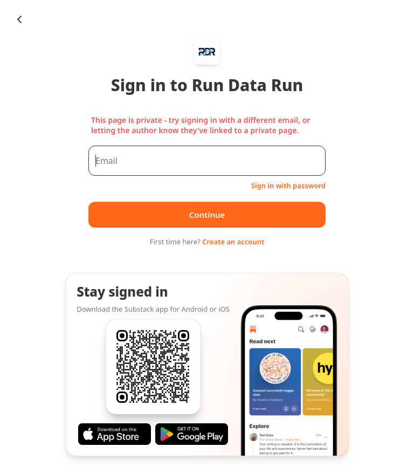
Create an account (233, 241)
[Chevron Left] (19, 19)
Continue (207, 214)
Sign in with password (288, 185)
